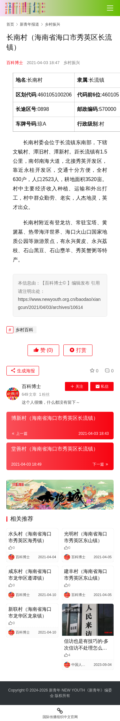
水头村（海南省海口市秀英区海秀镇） (30, 537)
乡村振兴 (71, 62)
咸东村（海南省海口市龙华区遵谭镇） (30, 574)
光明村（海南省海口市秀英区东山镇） (85, 537)
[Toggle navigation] (110, 8)
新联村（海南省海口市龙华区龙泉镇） (30, 612)
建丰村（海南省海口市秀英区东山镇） (85, 574)
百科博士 (14, 62)
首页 (10, 24)
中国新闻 (73, 610)
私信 (101, 386)
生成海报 (23, 370)
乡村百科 (24, 329)
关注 (76, 386)
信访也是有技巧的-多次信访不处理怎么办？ (86, 644)
